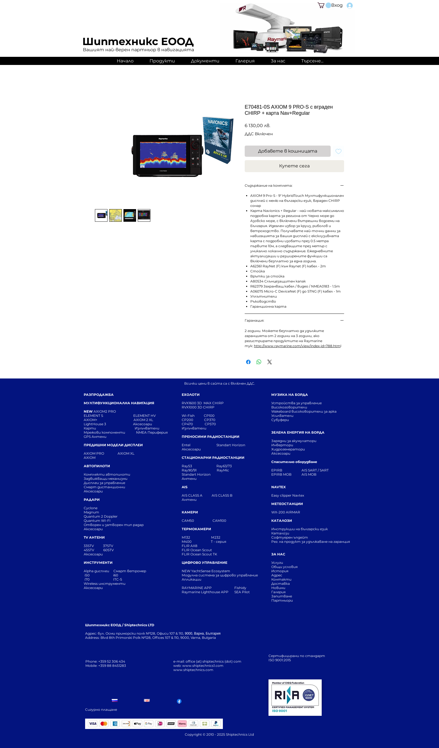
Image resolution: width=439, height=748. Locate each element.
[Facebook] (179, 701)
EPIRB (278, 470)
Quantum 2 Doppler (101, 516)
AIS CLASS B (222, 495)
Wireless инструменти (104, 583)
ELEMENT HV (145, 415)
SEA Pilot (242, 592)
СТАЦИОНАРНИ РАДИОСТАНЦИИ (213, 457)
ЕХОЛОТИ (191, 394)
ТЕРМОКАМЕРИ (196, 529)
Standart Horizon (230, 445)
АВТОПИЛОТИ (97, 466)
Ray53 (188, 466)
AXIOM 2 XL (144, 420)
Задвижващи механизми (105, 478)
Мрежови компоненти (104, 432)
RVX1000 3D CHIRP (198, 407)
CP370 (210, 420)
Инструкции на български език (309, 529)
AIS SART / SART (315, 470)
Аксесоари (142, 424)
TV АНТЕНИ (94, 537)
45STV (89, 550)
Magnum (91, 512)
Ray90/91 (189, 470)
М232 (215, 537)
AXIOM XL (120, 453)
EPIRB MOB (281, 474)
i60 (115, 575)
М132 (186, 537)
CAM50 (197, 520)
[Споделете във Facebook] (248, 362)
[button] (324, 5)
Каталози (280, 533)
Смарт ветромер (129, 571)
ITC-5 (117, 579)
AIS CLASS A (192, 495)
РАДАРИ (92, 499)
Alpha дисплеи (96, 571)
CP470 (193, 424)
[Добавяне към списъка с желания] (338, 151)
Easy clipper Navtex (287, 495)
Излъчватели (194, 428)
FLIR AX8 (189, 546)
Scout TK (209, 554)
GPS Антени (95, 436)
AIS (185, 487)
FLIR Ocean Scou (196, 550)
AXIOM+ (109, 420)
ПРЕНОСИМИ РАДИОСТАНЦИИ (210, 436)
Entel (186, 445)
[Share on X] (269, 362)
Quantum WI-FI (97, 520)
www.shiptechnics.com (193, 670)
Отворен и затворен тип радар (114, 525)
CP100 (211, 415)
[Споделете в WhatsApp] (259, 362)
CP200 (192, 420)
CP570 (211, 424)
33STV (89, 546)
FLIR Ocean (191, 554)
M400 (187, 541)
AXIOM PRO (94, 453)
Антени (189, 478)
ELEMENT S (94, 415)
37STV (108, 546)
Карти (90, 428)
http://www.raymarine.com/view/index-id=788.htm (297, 346)
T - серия (219, 541)
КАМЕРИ (190, 512)
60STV (108, 550)
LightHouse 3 (108, 424)
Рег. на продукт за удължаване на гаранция (310, 541)
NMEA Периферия (152, 432)
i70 (87, 579)
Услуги (277, 562)
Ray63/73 (224, 466)
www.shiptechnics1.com (202, 665)
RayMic (223, 470)
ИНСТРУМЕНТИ (98, 562)
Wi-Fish (193, 415)
